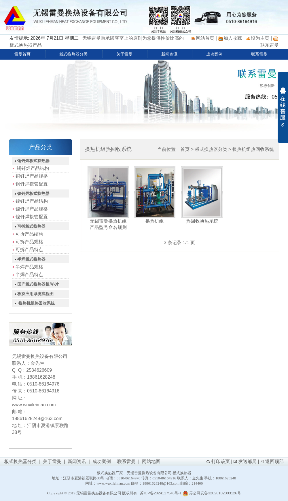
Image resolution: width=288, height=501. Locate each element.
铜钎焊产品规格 (30, 176)
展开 (283, 107)
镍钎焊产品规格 (30, 208)
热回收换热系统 (202, 221)
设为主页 (260, 38)
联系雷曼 (269, 45)
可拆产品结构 (27, 233)
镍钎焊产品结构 (30, 201)
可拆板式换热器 (29, 226)
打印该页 (220, 461)
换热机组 (154, 221)
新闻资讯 (169, 54)
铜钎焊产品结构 (30, 168)
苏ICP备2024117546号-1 (161, 493)
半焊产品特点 (27, 274)
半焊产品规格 (27, 266)
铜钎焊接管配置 (30, 183)
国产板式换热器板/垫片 (35, 284)
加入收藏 (232, 38)
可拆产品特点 (27, 249)
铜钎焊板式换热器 (31, 160)
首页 (185, 149)
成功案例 (214, 54)
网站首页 (205, 38)
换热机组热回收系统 (33, 303)
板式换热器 (182, 473)
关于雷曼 (124, 54)
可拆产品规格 (27, 241)
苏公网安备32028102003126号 (212, 493)
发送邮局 (247, 461)
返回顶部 (274, 461)
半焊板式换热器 (29, 259)
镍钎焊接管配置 (30, 216)
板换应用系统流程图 (33, 293)
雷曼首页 (22, 54)
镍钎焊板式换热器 (31, 193)
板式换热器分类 (73, 54)
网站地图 (151, 461)
